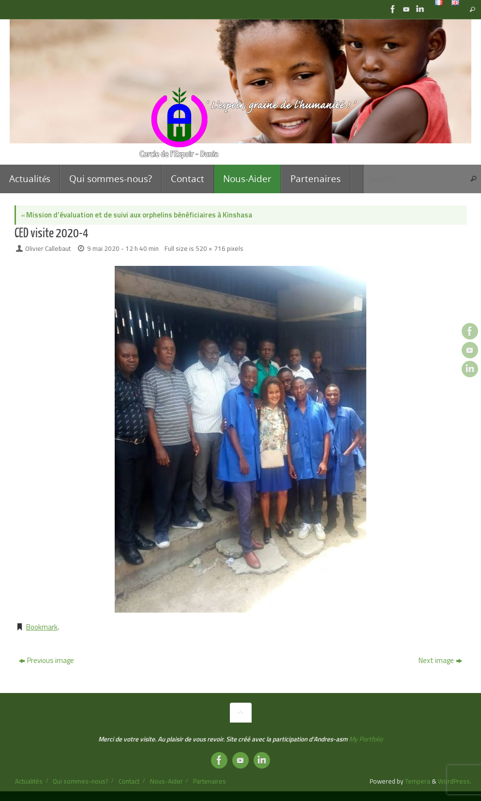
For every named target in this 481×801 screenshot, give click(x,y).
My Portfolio (366, 739)
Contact (129, 781)
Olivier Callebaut (48, 248)
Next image (440, 660)
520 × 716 (210, 248)
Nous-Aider (166, 781)
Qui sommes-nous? (80, 781)
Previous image (46, 660)
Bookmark (42, 626)
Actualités (29, 781)
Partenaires (209, 781)
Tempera (417, 781)
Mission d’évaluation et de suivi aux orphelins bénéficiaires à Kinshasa (136, 214)
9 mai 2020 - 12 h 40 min (123, 248)
